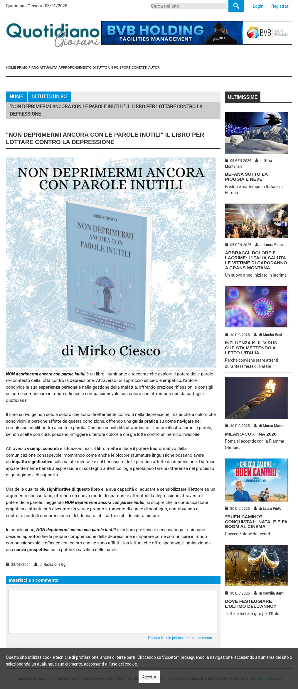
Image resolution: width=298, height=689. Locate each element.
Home (11, 67)
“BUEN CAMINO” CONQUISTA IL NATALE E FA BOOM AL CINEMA (256, 521)
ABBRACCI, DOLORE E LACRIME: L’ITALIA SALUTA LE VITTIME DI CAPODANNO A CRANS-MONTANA (256, 260)
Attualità (49, 67)
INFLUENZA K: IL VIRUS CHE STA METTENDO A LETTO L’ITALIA (251, 347)
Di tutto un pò (105, 67)
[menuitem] (11, 67)
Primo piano (28, 67)
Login (258, 6)
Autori (154, 67)
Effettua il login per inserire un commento (180, 638)
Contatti (139, 67)
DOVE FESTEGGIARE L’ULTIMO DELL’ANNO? (250, 604)
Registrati (280, 6)
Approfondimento (75, 67)
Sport (125, 67)
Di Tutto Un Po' (49, 96)
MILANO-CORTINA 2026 (251, 433)
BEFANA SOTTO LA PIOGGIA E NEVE (246, 177)
